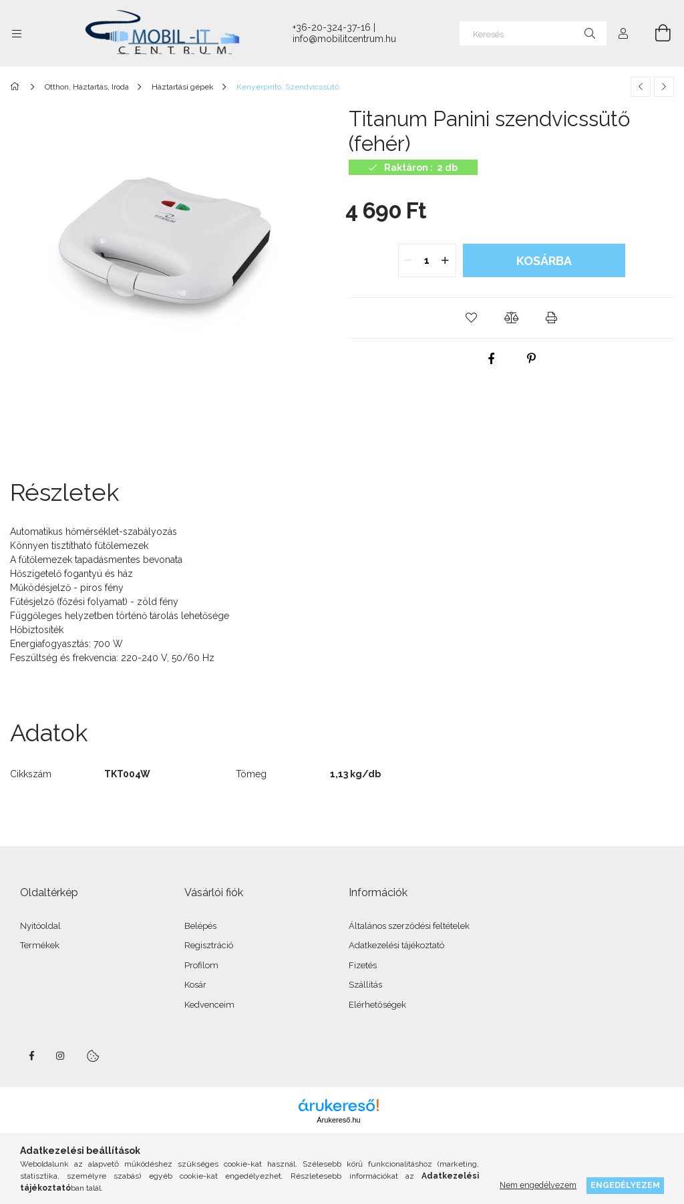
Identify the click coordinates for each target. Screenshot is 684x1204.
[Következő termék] (664, 87)
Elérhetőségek (377, 1005)
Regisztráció (208, 945)
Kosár (195, 985)
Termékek (39, 945)
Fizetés (363, 965)
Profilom (201, 965)
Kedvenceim (209, 1005)
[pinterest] (531, 359)
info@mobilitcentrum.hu (344, 38)
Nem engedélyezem (538, 1185)
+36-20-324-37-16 (332, 27)
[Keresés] (533, 33)
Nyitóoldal (40, 926)
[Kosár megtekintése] (655, 33)
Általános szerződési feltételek (409, 926)
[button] (471, 318)
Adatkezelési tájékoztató (396, 945)
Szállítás (365, 985)
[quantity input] (427, 260)
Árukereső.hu (338, 1120)
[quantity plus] (446, 260)
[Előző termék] (641, 87)
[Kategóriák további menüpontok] (16, 33)
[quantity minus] (409, 260)
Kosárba (544, 261)
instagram (60, 1055)
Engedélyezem (625, 1185)
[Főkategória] (17, 86)
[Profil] (623, 33)
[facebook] (491, 359)
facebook (31, 1055)
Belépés (200, 926)
